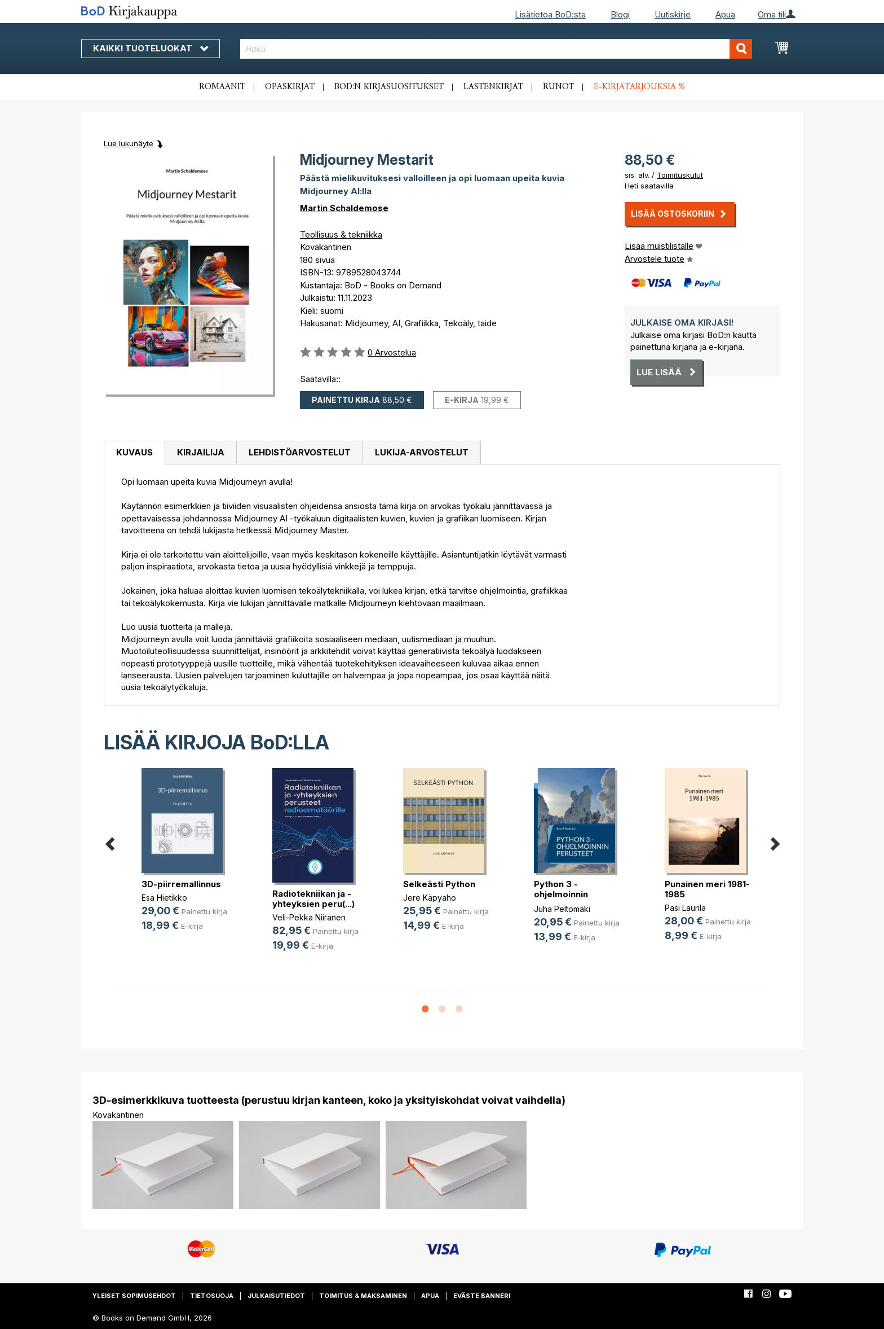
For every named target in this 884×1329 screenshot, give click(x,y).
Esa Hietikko (164, 897)
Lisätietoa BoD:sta (550, 14)
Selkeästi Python (439, 884)
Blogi (620, 14)
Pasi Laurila (685, 908)
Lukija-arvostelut (421, 452)
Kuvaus (134, 452)
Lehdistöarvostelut (300, 452)
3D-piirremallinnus (181, 884)
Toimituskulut (680, 174)
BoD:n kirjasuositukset (389, 87)
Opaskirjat (290, 87)
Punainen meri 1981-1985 (707, 889)
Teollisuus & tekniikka (341, 234)
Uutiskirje (673, 14)
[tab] (134, 453)
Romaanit (222, 87)
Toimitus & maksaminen (363, 1296)
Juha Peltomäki (562, 909)
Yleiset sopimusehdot (134, 1296)
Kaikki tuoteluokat (150, 48)
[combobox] (496, 49)
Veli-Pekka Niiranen (309, 917)
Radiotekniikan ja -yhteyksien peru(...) (313, 898)
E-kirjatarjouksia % (639, 87)
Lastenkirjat (493, 87)
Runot (558, 87)
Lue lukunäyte (128, 143)
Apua (725, 14)
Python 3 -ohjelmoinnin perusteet (561, 894)
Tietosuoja (211, 1296)
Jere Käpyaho (429, 897)
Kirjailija (200, 452)
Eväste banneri (481, 1296)
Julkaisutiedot (276, 1296)
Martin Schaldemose (344, 208)
